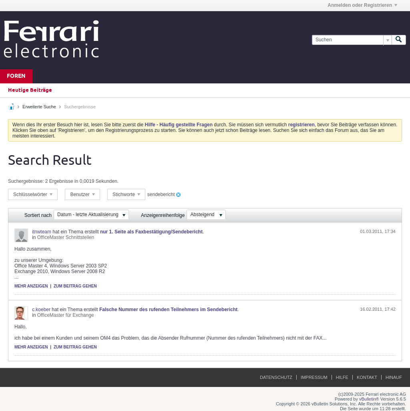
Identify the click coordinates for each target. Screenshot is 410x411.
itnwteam (41, 232)
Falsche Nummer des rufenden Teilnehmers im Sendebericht (168, 309)
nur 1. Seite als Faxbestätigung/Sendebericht (151, 232)
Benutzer (82, 194)
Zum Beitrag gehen (75, 286)
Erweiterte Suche (39, 106)
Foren (16, 76)
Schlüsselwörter (32, 194)
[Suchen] (352, 40)
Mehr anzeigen (31, 286)
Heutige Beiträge (30, 90)
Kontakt (367, 377)
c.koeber (41, 309)
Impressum (314, 377)
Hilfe (342, 377)
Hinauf (394, 377)
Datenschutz (276, 377)
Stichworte (126, 194)
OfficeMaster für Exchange (65, 315)
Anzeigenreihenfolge (163, 215)
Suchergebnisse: (26, 181)
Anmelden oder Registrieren (362, 5)
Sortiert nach (38, 215)
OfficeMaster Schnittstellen (65, 237)
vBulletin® (369, 399)
